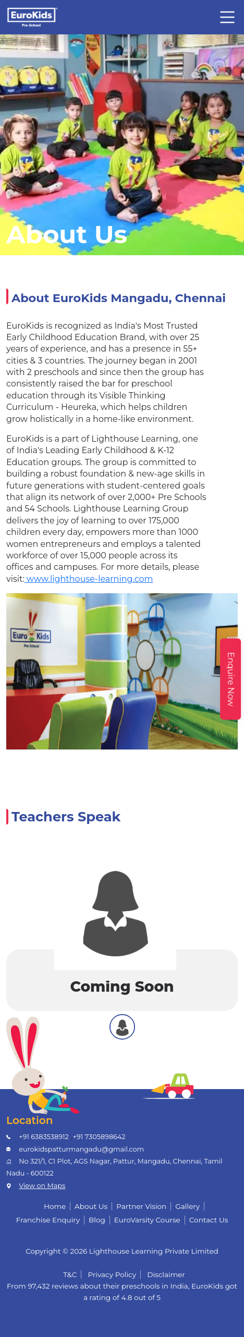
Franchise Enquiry (48, 1220)
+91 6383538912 (44, 1137)
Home (55, 1206)
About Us (91, 1206)
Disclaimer (166, 1274)
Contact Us (208, 1220)
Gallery (187, 1206)
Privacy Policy (112, 1274)
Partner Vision (141, 1206)
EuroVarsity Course (147, 1220)
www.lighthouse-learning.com (89, 579)
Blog (97, 1220)
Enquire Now (231, 679)
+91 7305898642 (98, 1137)
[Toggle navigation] (227, 17)
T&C (70, 1274)
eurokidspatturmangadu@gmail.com (81, 1149)
